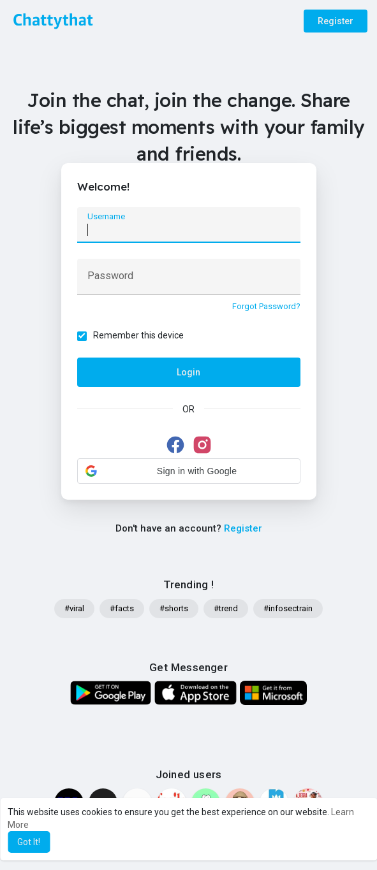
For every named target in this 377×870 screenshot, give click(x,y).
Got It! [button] (28, 842)
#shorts (173, 608)
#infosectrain (288, 608)
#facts (122, 608)
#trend (226, 608)
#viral (74, 608)
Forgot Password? (266, 306)
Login (188, 372)
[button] (188, 471)
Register (335, 21)
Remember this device (138, 335)
